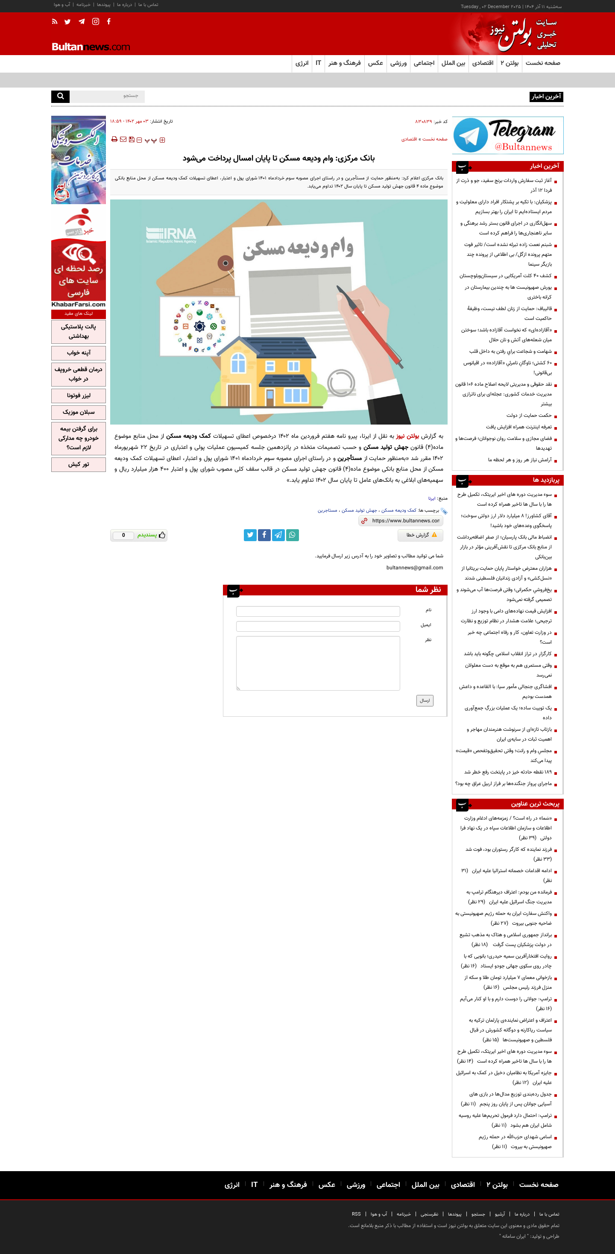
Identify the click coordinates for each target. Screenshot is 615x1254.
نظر (428, 640)
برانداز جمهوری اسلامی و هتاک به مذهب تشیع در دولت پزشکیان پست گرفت (506, 940)
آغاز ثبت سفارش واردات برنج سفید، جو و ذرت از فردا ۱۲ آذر (504, 185)
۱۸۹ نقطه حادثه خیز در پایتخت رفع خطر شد (508, 772)
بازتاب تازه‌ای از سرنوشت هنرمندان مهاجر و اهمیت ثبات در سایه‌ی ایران (509, 734)
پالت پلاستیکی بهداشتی (78, 331)
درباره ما (124, 5)
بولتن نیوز (407, 436)
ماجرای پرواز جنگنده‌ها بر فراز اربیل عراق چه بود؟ (503, 784)
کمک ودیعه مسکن (398, 510)
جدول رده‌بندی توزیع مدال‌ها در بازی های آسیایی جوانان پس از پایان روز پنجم (506, 1099)
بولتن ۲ (509, 63)
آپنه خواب (79, 353)
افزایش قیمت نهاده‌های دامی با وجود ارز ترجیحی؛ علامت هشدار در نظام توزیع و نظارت (506, 616)
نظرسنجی (429, 1214)
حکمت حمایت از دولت (529, 415)
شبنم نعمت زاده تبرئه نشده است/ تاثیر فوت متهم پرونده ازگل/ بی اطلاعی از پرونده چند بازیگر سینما (508, 254)
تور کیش (78, 464)
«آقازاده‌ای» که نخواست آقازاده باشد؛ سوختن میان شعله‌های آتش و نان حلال (506, 335)
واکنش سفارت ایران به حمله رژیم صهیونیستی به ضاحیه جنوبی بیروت (503, 918)
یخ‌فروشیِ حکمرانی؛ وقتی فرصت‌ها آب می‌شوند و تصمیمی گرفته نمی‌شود (504, 595)
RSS (356, 1214)
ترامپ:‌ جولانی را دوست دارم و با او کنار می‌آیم (504, 1004)
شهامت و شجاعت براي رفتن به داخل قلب (510, 351)
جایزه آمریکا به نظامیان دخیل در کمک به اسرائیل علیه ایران (504, 1078)
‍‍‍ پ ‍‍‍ (150, 140)
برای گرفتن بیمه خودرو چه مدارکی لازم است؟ (79, 439)
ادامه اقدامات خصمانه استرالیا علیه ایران (506, 876)
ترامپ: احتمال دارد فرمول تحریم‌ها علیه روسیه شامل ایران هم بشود (505, 1120)
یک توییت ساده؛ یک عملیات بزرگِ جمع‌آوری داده (508, 713)
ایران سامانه (514, 1236)
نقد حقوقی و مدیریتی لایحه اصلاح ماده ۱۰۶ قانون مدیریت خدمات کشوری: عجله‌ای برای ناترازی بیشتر (503, 394)
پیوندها (104, 5)
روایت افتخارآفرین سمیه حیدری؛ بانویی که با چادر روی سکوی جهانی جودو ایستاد (506, 961)
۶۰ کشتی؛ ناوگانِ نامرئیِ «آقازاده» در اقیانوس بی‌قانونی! (507, 368)
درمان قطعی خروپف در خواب (78, 374)
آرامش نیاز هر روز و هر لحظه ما (520, 460)
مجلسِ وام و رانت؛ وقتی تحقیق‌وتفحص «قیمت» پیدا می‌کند (504, 756)
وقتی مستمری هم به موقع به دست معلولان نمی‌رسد (508, 670)
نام (428, 610)
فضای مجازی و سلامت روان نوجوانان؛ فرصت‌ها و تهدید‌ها (503, 443)
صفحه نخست (543, 63)
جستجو (478, 1214)
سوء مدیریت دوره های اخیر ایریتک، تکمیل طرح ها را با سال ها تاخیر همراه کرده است (504, 499)
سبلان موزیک (79, 412)
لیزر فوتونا (79, 396)
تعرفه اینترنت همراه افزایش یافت (519, 427)
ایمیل (426, 625)
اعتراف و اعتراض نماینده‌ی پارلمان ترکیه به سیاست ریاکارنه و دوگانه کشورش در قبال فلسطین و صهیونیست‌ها (510, 1030)
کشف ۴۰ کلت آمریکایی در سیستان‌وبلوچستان (506, 276)
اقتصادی (409, 139)
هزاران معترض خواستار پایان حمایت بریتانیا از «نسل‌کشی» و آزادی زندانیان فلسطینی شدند (506, 573)
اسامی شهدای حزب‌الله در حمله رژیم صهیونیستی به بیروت (515, 1142)
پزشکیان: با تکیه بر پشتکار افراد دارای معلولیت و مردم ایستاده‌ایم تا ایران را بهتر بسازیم (504, 207)
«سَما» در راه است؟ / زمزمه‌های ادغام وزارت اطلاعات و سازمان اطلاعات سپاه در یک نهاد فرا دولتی (506, 828)
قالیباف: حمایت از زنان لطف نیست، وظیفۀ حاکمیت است (509, 313)
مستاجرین (327, 510)
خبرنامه (83, 5)
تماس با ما (148, 5)
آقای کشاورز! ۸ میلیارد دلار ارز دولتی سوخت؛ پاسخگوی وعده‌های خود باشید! (506, 521)
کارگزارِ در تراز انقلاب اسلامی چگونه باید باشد (508, 654)
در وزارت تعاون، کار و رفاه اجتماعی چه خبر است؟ (510, 637)
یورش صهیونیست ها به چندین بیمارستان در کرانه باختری (508, 292)
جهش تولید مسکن (359, 510)
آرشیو (500, 1214)
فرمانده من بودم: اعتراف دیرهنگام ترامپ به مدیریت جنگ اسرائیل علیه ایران (509, 897)
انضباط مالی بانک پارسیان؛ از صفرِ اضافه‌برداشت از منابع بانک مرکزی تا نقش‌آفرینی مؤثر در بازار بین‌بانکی (504, 547)
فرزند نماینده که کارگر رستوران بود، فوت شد (507, 854)
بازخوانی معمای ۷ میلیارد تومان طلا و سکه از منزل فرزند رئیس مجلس (508, 982)
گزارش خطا (422, 535)
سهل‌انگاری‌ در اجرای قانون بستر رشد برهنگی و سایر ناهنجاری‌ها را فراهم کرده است (506, 228)
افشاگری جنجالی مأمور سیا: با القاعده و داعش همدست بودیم (505, 691)
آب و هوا (62, 5)
